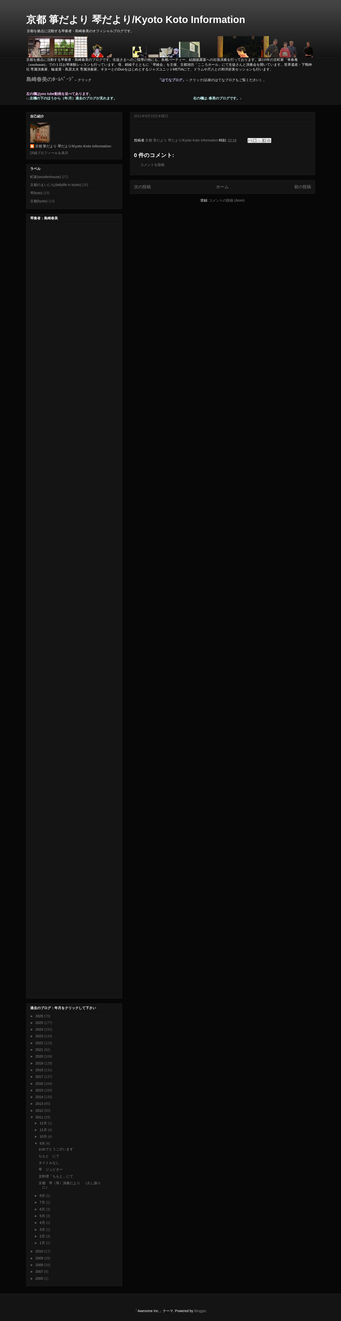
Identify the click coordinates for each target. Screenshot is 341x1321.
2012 (39, 1110)
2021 (39, 1050)
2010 (39, 1251)
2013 (39, 1104)
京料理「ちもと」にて (56, 1176)
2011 (39, 1117)
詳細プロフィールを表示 (49, 153)
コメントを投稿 (152, 165)
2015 (39, 1090)
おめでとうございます (56, 1149)
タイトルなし (49, 1163)
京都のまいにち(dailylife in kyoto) (55, 185)
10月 (44, 1136)
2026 (39, 1016)
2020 (39, 1056)
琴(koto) (36, 193)
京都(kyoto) (39, 201)
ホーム (222, 187)
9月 (43, 1143)
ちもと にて (49, 1156)
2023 (39, 1036)
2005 (39, 1278)
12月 (44, 1123)
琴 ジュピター (51, 1169)
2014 (39, 1097)
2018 (39, 1070)
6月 (43, 1209)
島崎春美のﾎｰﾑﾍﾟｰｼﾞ (50, 79)
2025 (39, 1023)
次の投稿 (142, 187)
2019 (39, 1063)
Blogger (200, 1311)
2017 (39, 1077)
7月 (43, 1202)
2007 (39, 1272)
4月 (43, 1223)
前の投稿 (302, 187)
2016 (39, 1084)
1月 (43, 1243)
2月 (43, 1236)
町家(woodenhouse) (45, 177)
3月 (43, 1229)
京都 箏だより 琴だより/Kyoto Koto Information (135, 19)
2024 (39, 1029)
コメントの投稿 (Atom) (227, 200)
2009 (39, 1258)
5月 (43, 1216)
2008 (39, 1265)
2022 (39, 1043)
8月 (43, 1196)
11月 (44, 1130)
